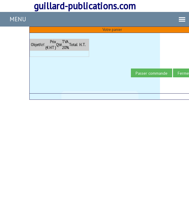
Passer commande (152, 73)
